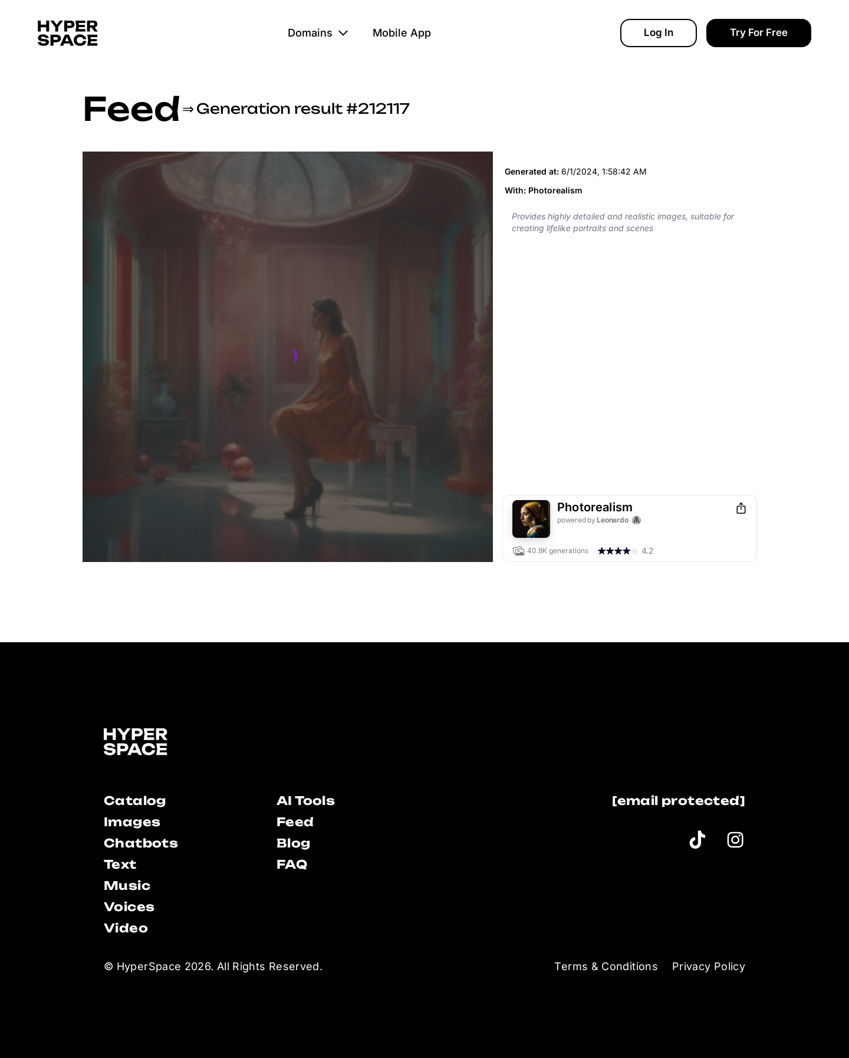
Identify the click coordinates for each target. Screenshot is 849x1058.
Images (132, 821)
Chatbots (141, 843)
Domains (318, 33)
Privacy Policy (708, 966)
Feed (131, 108)
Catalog (135, 800)
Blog (294, 843)
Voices (129, 906)
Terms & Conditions (605, 966)
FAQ (292, 864)
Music (127, 885)
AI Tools (306, 800)
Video (126, 928)
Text (120, 864)
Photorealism (555, 190)
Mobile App (402, 33)
